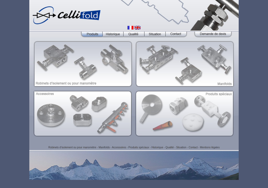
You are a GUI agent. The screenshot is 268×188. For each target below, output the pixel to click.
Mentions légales (210, 147)
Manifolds (104, 147)
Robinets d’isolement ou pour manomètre (72, 147)
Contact (193, 147)
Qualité (169, 147)
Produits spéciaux (139, 147)
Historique (157, 147)
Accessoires (119, 147)
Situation (181, 147)
